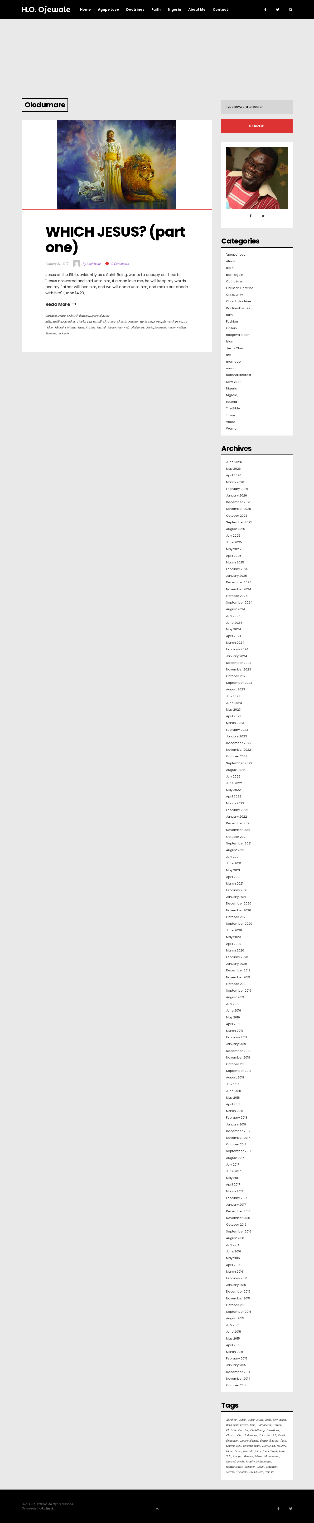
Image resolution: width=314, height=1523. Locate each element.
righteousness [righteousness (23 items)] (234, 1466)
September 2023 (239, 683)
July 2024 (233, 616)
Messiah (101, 327)
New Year (233, 382)
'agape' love (236, 255)
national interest (238, 375)
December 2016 (238, 1211)
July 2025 (233, 536)
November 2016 (238, 1218)
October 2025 (236, 516)
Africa (230, 261)
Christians (109, 321)
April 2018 (233, 1104)
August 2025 (235, 529)
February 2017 (236, 1198)
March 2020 (235, 950)
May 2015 (233, 1338)
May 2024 (233, 629)
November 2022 (238, 750)
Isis (186, 321)
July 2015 (232, 1325)
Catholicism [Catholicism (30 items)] (264, 1425)
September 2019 (238, 991)
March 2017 (234, 1191)
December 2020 (238, 903)
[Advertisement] (157, 54)
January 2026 (236, 495)
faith (229, 315)
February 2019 (236, 1037)
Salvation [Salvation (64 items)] (250, 1466)
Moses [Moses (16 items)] (258, 1456)
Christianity (234, 295)
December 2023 (238, 663)
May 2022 (233, 790)
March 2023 (235, 723)
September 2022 (239, 763)
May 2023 (233, 710)
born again (234, 275)
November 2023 (238, 669)
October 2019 (236, 984)
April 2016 (233, 1265)
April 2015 (233, 1345)
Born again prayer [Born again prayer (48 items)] (237, 1425)
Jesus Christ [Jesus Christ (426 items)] (270, 1451)
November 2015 (238, 1298)
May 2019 (233, 1017)
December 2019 (238, 970)
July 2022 (233, 776)
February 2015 (236, 1358)
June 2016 (233, 1251)
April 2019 (233, 1024)
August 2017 (235, 1158)
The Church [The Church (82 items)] (256, 1472)
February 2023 (237, 730)
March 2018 (234, 1111)
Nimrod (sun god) (118, 327)
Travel (231, 415)
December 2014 (238, 1372)
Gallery (231, 328)
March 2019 (234, 1031)
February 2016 (236, 1278)
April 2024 (234, 636)
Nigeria (231, 388)
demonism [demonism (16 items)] (232, 1440)
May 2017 (233, 1178)
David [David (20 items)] (281, 1435)
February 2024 (237, 649)
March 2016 (234, 1272)
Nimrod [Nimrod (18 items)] (230, 1461)
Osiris (149, 327)
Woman (232, 428)
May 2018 (233, 1098)
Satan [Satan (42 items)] (260, 1466)
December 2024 (238, 582)
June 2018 (233, 1091)
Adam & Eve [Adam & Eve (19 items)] (255, 1419)
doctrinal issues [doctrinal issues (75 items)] (269, 1440)
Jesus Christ (235, 348)
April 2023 (233, 716)
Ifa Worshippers (172, 321)
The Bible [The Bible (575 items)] (241, 1472)
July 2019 (232, 1004)
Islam (50, 327)
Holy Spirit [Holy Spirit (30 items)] (268, 1446)
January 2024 (236, 656)
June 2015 (233, 1332)
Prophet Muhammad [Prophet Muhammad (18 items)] (258, 1461)
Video (230, 422)
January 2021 (236, 897)
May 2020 (233, 937)
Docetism (133, 321)
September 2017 (238, 1151)
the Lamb (63, 333)
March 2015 (234, 1352)
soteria (231, 402)
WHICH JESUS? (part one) (116, 239)
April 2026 (233, 475)
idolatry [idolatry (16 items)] (281, 1446)
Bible (48, 321)
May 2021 (233, 870)
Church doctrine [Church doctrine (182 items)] (247, 1435)
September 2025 (239, 522)
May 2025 (233, 549)
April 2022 (233, 796)
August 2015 (235, 1318)
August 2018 (235, 1077)
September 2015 (238, 1312)
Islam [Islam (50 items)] (229, 1451)
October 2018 (236, 1064)
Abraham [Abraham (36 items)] (231, 1419)
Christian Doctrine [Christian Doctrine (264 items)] (237, 1430)
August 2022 (235, 770)
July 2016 (232, 1245)
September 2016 (238, 1231)
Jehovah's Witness (66, 327)
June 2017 (233, 1171)
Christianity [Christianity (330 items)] (257, 1430)
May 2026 (233, 469)
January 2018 (236, 1124)
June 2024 (234, 623)
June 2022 (234, 783)
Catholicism (235, 281)
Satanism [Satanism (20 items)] (271, 1466)
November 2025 (238, 509)
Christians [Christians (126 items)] (272, 1430)
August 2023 (235, 689)
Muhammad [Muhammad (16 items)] (271, 1456)
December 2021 (238, 823)
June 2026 (234, 462)
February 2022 (237, 810)
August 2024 (235, 609)
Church (121, 321)
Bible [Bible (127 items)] (268, 1419)
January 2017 (236, 1205)
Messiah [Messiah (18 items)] (248, 1456)
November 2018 (238, 1057)
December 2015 (238, 1291)
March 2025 (235, 562)
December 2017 (238, 1131)
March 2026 (235, 482)
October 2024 (237, 596)
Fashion (232, 321)
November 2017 (238, 1138)
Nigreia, (232, 395)
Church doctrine (79, 315)
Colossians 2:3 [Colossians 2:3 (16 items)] (267, 1435)
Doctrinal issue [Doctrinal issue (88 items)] (249, 1440)
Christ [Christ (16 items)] (277, 1425)
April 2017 (233, 1184)
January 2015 (236, 1365)
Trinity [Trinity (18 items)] (269, 1472)
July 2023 (233, 696)
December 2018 (238, 1051)
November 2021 (238, 830)
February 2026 (237, 489)
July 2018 (232, 1084)
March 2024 (235, 643)
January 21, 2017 (56, 263)
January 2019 (236, 1044)
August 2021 (235, 850)
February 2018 (236, 1117)
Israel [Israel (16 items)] (238, 1451)
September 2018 (238, 1071)
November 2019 (238, 977)
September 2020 (239, 924)
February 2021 (236, 890)
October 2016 (236, 1225)
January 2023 (236, 736)
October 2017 (236, 1144)
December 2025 (238, 502)
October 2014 (236, 1385)
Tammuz (50, 333)
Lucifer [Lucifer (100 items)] (237, 1456)
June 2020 (234, 930)
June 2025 (234, 542)
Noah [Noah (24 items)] (240, 1461)
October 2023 (236, 676)
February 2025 (237, 569)
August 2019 (235, 997)
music (230, 368)
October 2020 (236, 917)
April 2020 (233, 944)
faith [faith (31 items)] (283, 1440)
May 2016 (233, 1258)
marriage (233, 362)
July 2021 (232, 857)
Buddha (57, 321)
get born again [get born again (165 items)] (251, 1446)
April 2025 (233, 556)
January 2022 (236, 817)
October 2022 (236, 756)
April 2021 (233, 877)
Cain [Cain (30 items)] (253, 1425)
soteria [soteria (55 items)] (230, 1472)
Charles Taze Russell (89, 321)
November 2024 (238, 589)
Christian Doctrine (56, 315)
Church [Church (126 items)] (230, 1435)
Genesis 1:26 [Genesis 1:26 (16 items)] (233, 1446)
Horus (157, 321)
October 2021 (236, 837)
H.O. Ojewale (46, 9)
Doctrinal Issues (100, 315)
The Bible (233, 408)
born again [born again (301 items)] (279, 1419)
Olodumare (137, 327)
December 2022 (238, 743)
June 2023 (234, 703)
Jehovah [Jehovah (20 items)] (248, 1451)
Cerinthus (69, 321)
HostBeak (47, 1508)
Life (228, 355)
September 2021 (238, 843)
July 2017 (232, 1164)
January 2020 (236, 964)
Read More (61, 304)
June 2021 (233, 863)
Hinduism (146, 321)
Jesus (81, 327)
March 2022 (235, 803)
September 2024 (239, 602)
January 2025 (236, 576)
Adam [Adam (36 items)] (242, 1419)
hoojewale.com (238, 335)
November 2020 (238, 910)
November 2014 (238, 1379)
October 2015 (236, 1305)
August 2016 (235, 1238)
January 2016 (236, 1285)
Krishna (90, 327)
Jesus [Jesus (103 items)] (258, 1451)
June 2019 (233, 1010)
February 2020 (237, 957)
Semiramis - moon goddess (170, 327)
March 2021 (234, 883)
